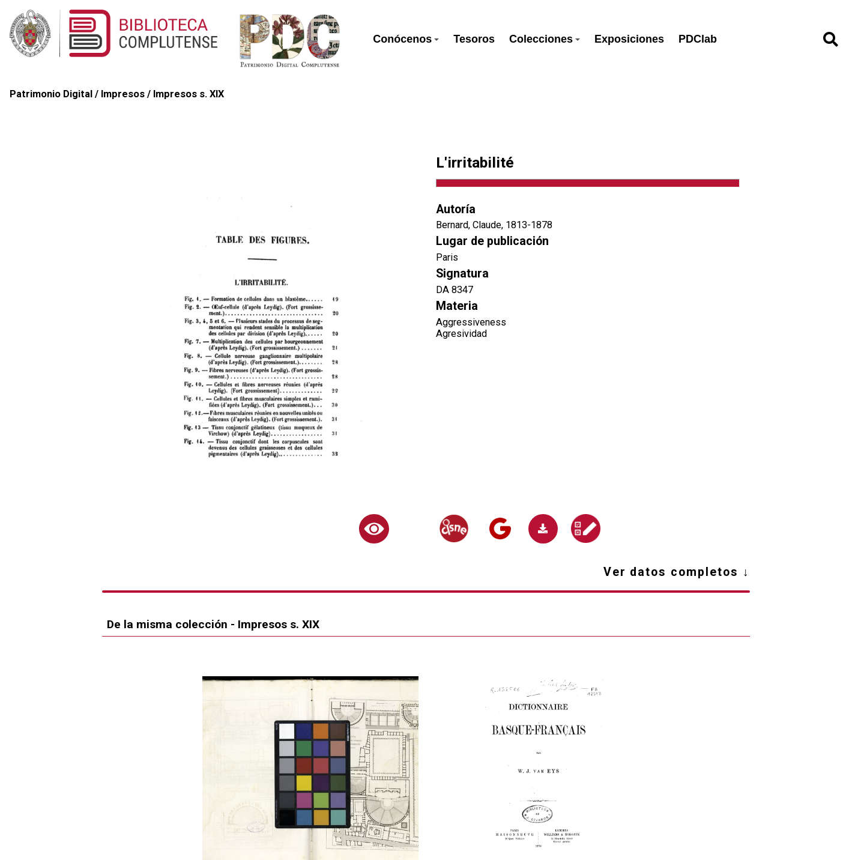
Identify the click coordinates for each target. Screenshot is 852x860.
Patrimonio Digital (51, 94)
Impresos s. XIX (188, 94)
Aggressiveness (471, 322)
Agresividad (461, 333)
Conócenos (406, 39)
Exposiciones (629, 39)
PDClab (697, 39)
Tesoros (474, 39)
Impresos (123, 94)
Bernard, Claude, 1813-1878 (494, 225)
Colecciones (544, 39)
